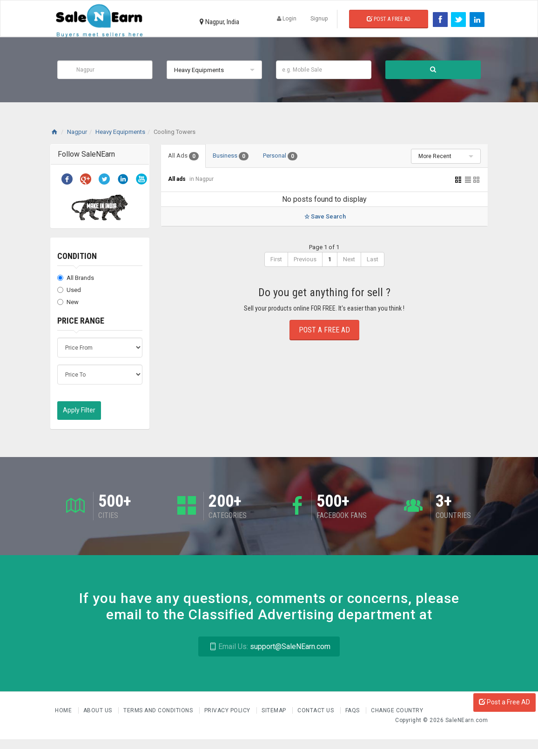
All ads (177, 179)
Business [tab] (232, 156)
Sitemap (275, 710)
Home (64, 710)
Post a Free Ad (388, 19)
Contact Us (316, 710)
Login (286, 18)
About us (98, 710)
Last (372, 259)
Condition (77, 256)
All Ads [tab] (183, 156)
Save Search (324, 216)
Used (69, 289)
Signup (319, 18)
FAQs (353, 710)
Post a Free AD (504, 702)
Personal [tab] (282, 156)
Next (349, 259)
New (68, 301)
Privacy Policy (228, 710)
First (276, 259)
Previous (305, 259)
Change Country (397, 710)
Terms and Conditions (159, 710)
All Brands (75, 277)
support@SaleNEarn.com (269, 646)
